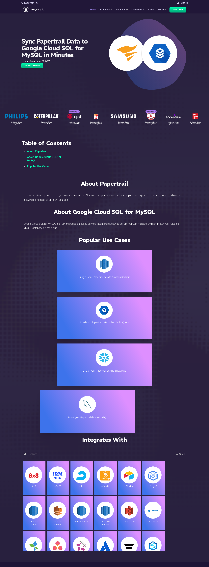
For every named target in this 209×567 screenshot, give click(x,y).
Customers (177, 516)
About (175, 527)
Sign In (182, 2)
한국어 (175, 553)
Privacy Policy (121, 546)
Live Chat (119, 519)
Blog (116, 516)
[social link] (23, 538)
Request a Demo (32, 65)
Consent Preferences (125, 554)
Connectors (138, 10)
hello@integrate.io (33, 523)
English (175, 545)
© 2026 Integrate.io (30, 564)
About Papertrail (37, 151)
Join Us (175, 535)
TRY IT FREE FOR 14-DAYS (51, 478)
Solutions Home (67, 516)
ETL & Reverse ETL (68, 519)
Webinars (176, 523)
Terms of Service (180, 564)
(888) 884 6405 (29, 3)
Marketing (64, 531)
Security (118, 539)
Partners (176, 531)
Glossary (118, 550)
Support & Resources (125, 523)
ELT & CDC (64, 523)
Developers (64, 542)
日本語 (175, 549)
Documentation (121, 531)
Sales (62, 535)
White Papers (178, 519)
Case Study (74, 109)
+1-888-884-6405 (33, 531)
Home (91, 10)
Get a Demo (179, 10)
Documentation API (124, 535)
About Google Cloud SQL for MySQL (44, 158)
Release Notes (66, 546)
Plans (151, 10)
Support (63, 539)
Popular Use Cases (38, 166)
